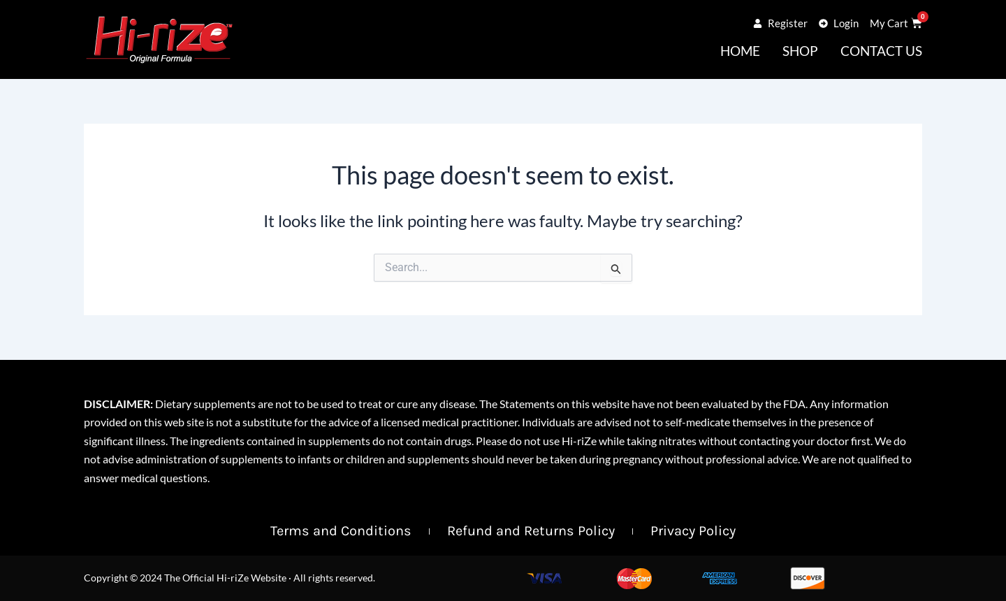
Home (740, 51)
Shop (800, 51)
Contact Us (881, 51)
